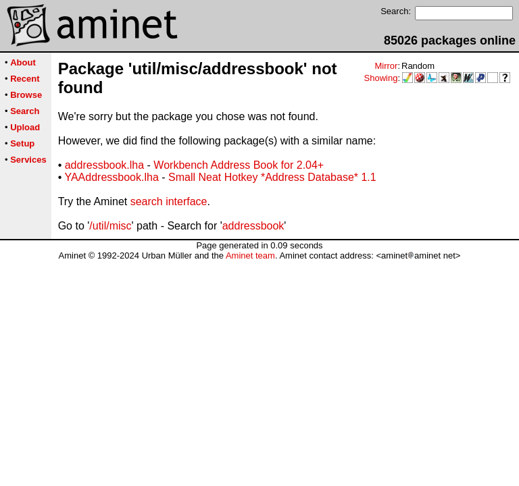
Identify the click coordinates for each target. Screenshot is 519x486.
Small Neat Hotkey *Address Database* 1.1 (272, 177)
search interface (168, 201)
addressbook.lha (104, 165)
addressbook (253, 226)
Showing (381, 78)
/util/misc (110, 226)
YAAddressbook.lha (111, 177)
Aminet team (250, 255)
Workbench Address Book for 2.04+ (238, 165)
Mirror (385, 66)
